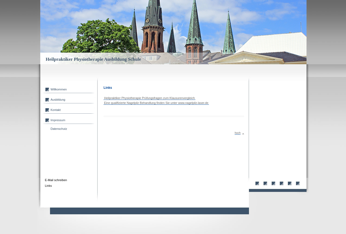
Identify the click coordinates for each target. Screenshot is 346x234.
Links (48, 185)
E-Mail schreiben (56, 180)
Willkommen (59, 89)
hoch (238, 132)
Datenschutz (59, 128)
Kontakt (56, 109)
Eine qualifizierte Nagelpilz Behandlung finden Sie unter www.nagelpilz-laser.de (156, 102)
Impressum (58, 120)
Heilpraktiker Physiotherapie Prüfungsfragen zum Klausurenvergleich (149, 98)
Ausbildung (58, 99)
